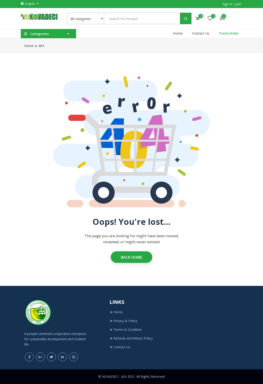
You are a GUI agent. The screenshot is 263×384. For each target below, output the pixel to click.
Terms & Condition (126, 329)
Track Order (229, 33)
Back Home (131, 257)
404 (41, 46)
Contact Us (200, 33)
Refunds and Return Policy (131, 338)
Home (178, 33)
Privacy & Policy (123, 321)
